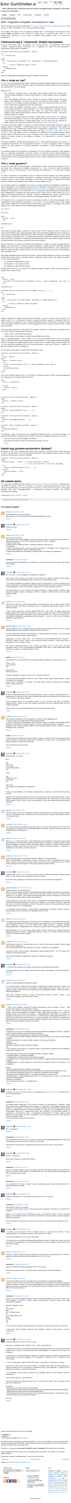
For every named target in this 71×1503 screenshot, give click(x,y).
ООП (33, 190)
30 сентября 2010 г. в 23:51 (21, 1137)
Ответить (8, 518)
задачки (57, 1473)
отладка (64, 1480)
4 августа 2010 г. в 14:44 (22, 692)
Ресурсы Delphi (27, 15)
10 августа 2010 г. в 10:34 (20, 824)
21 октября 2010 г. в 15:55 (21, 1264)
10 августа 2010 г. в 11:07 (20, 856)
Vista (56, 1488)
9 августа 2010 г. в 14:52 (18, 735)
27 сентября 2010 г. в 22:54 (23, 1089)
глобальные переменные (50, 122)
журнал (59, 1487)
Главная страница (35, 1459)
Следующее (5, 1459)
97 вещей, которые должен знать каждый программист (48, 26)
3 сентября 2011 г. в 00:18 (23, 1339)
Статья (22, 499)
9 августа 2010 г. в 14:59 (22, 753)
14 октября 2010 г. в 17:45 (21, 1181)
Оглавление (38, 15)
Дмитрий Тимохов (11, 626)
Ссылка (23, 1438)
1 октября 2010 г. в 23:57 (20, 1167)
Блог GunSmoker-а (19, 4)
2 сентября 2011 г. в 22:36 (21, 1296)
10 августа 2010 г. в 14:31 (23, 964)
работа (52, 1492)
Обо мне (46, 15)
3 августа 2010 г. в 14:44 (22, 572)
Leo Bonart (9, 716)
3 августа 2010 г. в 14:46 (18, 601)
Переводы (12, 15)
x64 (62, 1490)
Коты (66, 1490)
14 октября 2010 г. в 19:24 (23, 1194)
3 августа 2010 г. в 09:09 (17, 535)
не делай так (16, 499)
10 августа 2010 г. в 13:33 (18, 919)
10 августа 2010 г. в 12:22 (23, 872)
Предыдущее (65, 1459)
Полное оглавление (33, 1484)
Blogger (39, 1498)
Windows (64, 1483)
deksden (8, 601)
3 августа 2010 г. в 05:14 (22, 524)
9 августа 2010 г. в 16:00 (18, 810)
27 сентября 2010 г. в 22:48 (21, 1029)
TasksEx (56, 1490)
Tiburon (50, 1488)
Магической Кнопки (50, 1092)
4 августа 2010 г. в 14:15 (18, 657)
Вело (19, 15)
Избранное (30, 1475)
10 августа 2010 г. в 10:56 (18, 838)
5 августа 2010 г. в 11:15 (19, 716)
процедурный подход (39, 189)
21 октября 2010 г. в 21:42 (18, 1278)
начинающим (8, 499)
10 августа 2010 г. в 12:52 (24, 888)
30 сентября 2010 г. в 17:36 (21, 1102)
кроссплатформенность (62, 1492)
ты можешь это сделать (57, 1473)
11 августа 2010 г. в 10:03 (20, 1004)
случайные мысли (58, 1482)
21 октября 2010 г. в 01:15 (18, 1252)
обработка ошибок (55, 1476)
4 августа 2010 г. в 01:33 (24, 626)
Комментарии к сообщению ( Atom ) (21, 1462)
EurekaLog (53, 1478)
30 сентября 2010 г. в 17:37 (23, 1126)
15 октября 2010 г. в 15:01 (23, 1229)
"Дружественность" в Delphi (18, 495)
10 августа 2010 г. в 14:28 (20, 941)
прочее (57, 1483)
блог (49, 1483)
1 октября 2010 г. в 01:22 (23, 1153)
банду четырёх (35, 484)
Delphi (26, 499)
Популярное (30, 1479)
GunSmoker (9, 524)
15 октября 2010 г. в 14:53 (21, 1204)
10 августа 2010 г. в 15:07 (18, 980)
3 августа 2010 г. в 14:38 (20, 559)
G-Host (8, 512)
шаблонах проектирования (50, 484)
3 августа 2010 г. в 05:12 (17, 512)
